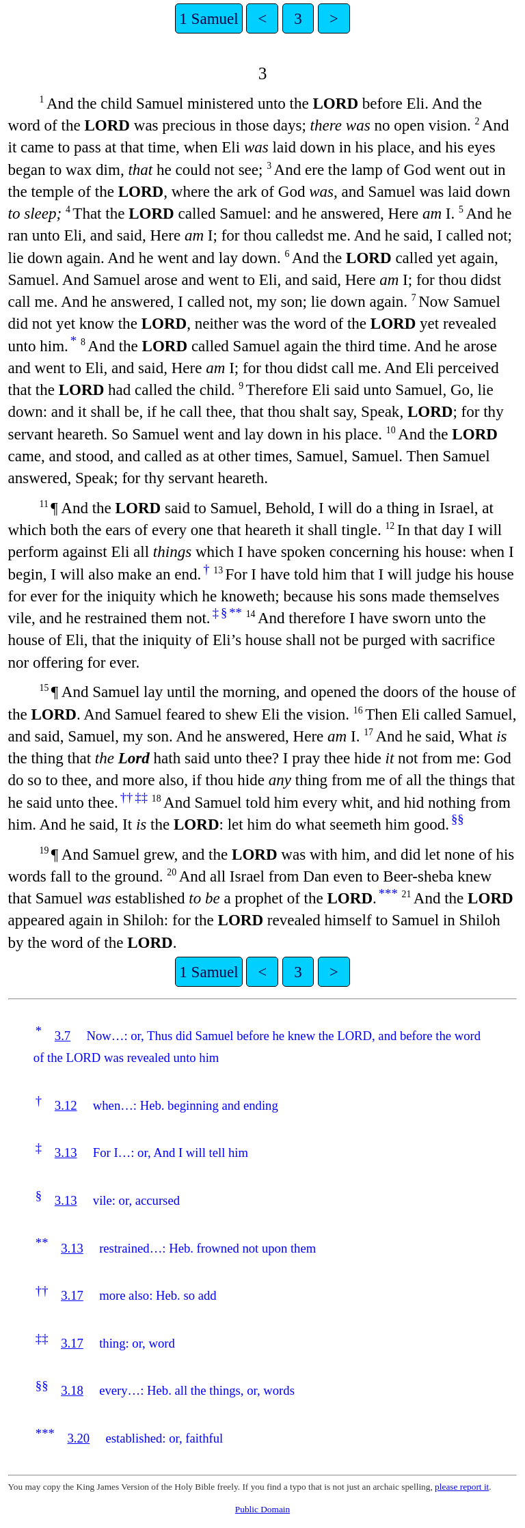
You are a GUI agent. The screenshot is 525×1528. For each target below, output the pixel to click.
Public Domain (262, 1509)
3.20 (78, 1438)
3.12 (66, 1105)
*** (388, 893)
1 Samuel (208, 18)
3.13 (66, 1152)
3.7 (62, 1035)
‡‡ (141, 797)
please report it (462, 1487)
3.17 (72, 1295)
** (235, 612)
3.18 (72, 1390)
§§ (457, 819)
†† (126, 797)
